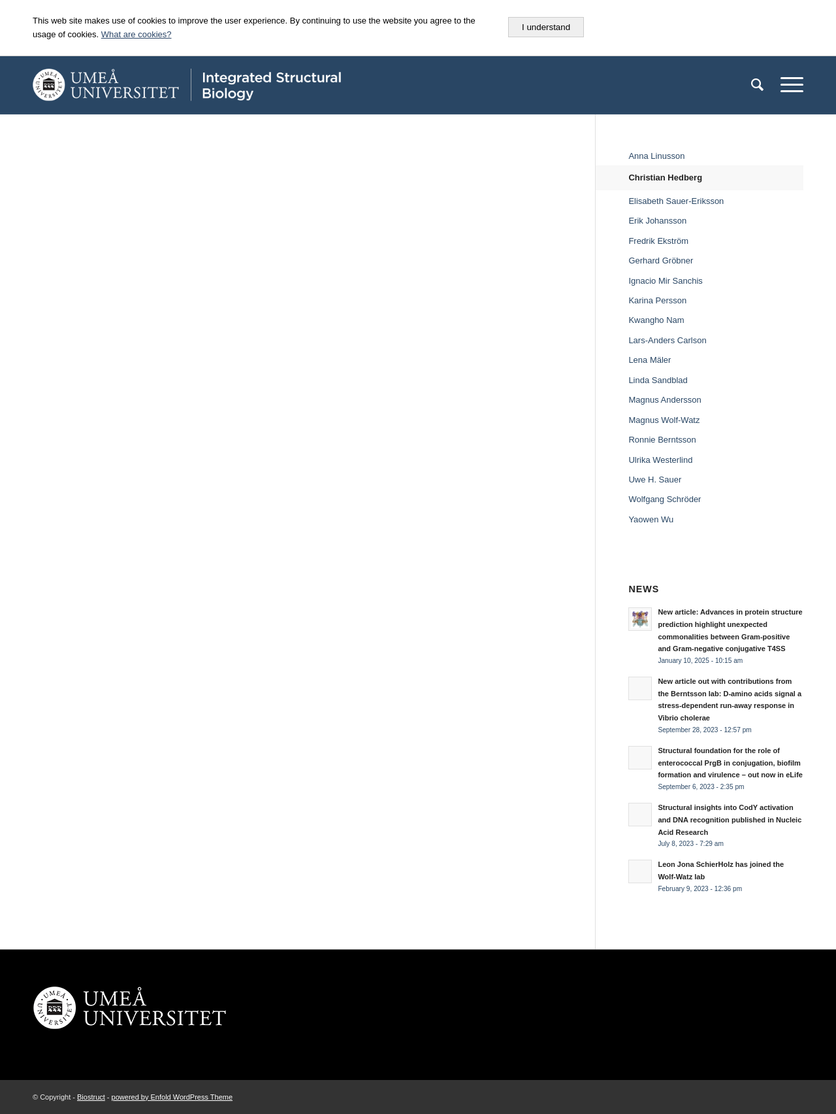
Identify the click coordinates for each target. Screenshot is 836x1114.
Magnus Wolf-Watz (663, 420)
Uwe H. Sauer (654, 479)
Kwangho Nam (656, 320)
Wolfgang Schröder (664, 499)
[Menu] (787, 85)
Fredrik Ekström (658, 241)
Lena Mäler (649, 360)
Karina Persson (657, 300)
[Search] (757, 85)
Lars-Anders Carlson (667, 340)
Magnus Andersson (664, 400)
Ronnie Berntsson (662, 440)
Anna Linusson (656, 156)
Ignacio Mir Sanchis (665, 281)
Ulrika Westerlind (660, 460)
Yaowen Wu (650, 519)
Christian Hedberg (665, 177)
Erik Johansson (657, 221)
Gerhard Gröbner (660, 260)
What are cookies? (136, 34)
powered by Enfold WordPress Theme (172, 1097)
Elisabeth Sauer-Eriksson (676, 201)
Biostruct (91, 1097)
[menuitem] (757, 85)
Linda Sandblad (657, 380)
